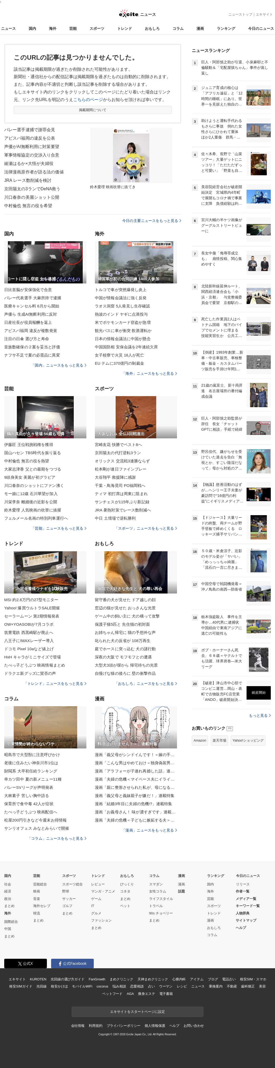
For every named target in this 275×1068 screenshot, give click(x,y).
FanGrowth (97, 979)
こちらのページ (88, 99)
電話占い (228, 979)
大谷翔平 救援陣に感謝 (115, 477)
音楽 (36, 899)
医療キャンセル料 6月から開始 (31, 306)
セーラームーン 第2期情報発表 (31, 616)
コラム (178, 28)
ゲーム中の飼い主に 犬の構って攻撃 (127, 616)
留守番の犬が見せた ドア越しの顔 (125, 599)
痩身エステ (146, 994)
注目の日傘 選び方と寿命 (26, 338)
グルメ (96, 913)
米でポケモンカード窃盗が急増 (123, 322)
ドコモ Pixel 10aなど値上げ (29, 649)
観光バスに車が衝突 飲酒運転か (123, 330)
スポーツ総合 (72, 884)
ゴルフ (67, 906)
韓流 (36, 913)
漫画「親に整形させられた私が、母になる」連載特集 (136, 787)
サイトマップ (246, 920)
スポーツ (97, 28)
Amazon (200, 740)
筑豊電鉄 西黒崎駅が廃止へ (28, 632)
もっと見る (260, 715)
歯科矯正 (247, 986)
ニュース (8, 28)
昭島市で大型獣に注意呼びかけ (32, 754)
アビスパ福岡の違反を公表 (29, 138)
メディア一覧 (246, 899)
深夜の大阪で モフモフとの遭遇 (123, 657)
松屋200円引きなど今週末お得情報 (35, 820)
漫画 (200, 28)
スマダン (156, 884)
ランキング (226, 28)
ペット (125, 906)
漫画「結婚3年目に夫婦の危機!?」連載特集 (133, 803)
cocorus (102, 986)
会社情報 (78, 1026)
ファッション (101, 920)
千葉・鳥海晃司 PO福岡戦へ (120, 485)
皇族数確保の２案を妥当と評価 (32, 347)
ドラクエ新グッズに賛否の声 (30, 673)
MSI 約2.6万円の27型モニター (31, 599)
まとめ (9, 906)
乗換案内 (215, 986)
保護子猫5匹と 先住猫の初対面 (122, 624)
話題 (181, 891)
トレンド (124, 28)
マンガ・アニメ (103, 891)
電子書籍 (166, 994)
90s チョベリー (161, 913)
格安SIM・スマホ (253, 979)
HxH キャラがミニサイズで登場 (32, 657)
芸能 (73, 28)
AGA (130, 994)
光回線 (41, 986)
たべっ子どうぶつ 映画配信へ (30, 812)
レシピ (182, 986)
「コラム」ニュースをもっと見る (56, 838)
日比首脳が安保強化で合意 (28, 289)
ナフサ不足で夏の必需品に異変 (32, 355)
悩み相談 (119, 986)
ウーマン (166, 986)
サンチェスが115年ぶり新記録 (122, 502)
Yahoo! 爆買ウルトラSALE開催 (32, 608)
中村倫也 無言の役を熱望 (26, 461)
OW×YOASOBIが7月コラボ (28, 624)
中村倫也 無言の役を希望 (28, 205)
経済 (7, 891)
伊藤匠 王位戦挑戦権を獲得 (28, 444)
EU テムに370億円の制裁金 (119, 363)
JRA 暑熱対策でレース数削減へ (123, 510)
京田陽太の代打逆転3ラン (118, 452)
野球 (65, 891)
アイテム (196, 979)
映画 (36, 891)
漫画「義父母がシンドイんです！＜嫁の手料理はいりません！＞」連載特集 (136, 754)
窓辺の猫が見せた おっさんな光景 (125, 608)
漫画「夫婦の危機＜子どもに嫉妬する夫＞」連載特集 (136, 820)
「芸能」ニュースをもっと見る (58, 528)
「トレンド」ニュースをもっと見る (55, 683)
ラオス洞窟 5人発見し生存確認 (122, 306)
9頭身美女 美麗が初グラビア (29, 477)
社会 (7, 884)
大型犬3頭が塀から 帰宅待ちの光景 (126, 665)
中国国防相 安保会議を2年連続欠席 (126, 347)
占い (151, 986)
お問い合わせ (194, 1026)
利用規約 (95, 1026)
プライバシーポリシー (124, 1026)
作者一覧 (242, 891)
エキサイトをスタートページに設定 (137, 1012)
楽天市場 (219, 740)
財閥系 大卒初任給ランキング (30, 771)
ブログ (213, 979)
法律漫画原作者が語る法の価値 (34, 172)
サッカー (69, 899)
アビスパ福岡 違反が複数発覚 (30, 330)
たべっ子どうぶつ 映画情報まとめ (34, 665)
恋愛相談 (137, 986)
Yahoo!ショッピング (248, 740)
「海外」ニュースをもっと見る (149, 373)
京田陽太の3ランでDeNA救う (32, 189)
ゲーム (96, 899)
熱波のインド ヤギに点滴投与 (121, 314)
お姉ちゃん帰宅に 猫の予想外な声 (125, 632)
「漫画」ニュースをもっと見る (149, 830)
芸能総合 (40, 884)
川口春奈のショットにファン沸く (34, 485)
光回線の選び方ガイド (68, 979)
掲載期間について (93, 110)
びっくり (127, 884)
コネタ (125, 891)
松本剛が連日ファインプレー (121, 469)
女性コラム (157, 891)
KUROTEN (38, 979)
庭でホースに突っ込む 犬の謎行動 (125, 649)
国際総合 (11, 922)
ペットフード (112, 994)
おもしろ (152, 28)
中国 (7, 929)
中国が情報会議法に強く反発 (121, 298)
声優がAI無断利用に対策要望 (31, 146)
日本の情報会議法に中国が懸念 (123, 338)
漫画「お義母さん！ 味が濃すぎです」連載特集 (136, 812)
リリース (243, 884)
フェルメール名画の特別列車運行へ (36, 518)
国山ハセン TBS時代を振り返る (32, 452)
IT (92, 906)
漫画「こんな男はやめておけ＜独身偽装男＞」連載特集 (136, 763)
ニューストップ (240, 14)
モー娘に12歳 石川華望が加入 (31, 493)
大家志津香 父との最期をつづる (32, 469)
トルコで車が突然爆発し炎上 (121, 289)
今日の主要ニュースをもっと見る (151, 221)
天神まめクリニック (153, 979)
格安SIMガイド (20, 986)
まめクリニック (121, 979)
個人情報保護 (155, 1026)
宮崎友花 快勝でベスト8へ (118, 444)
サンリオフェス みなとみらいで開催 (36, 828)
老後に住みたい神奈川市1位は (31, 763)
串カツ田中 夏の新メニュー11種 (33, 779)
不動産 (232, 986)
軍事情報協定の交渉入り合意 (32, 155)
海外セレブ (41, 906)
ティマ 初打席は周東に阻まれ (121, 493)
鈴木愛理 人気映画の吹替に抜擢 (32, 510)
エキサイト (264, 14)
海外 (52, 28)
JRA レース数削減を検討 (27, 180)
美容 (262, 986)
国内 (32, 28)
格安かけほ (59, 986)
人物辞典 (242, 913)
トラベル (156, 906)
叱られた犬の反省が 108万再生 (122, 640)
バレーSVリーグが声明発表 (28, 787)
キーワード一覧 (248, 906)
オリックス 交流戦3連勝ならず (122, 461)
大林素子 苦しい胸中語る (26, 795)
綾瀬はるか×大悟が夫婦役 (28, 163)
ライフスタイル (161, 899)
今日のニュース (261, 28)
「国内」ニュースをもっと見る (58, 365)
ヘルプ (241, 928)
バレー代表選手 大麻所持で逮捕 (32, 298)
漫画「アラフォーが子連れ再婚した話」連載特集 (136, 771)
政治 (7, 899)
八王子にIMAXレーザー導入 (29, 640)
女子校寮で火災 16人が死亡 (119, 355)
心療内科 (179, 979)
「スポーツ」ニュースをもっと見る (145, 528)
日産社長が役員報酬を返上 (28, 322)
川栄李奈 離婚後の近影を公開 (30, 502)
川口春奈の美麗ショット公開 (32, 197)
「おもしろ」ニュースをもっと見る (145, 683)
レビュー (98, 884)
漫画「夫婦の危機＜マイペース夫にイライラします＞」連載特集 (136, 779)
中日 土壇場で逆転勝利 (115, 518)
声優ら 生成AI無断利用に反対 (30, 314)
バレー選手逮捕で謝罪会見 (29, 129)
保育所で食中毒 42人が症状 (29, 803)
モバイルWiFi (82, 986)
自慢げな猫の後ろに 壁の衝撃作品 (125, 673)
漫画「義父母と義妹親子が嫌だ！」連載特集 (134, 795)
